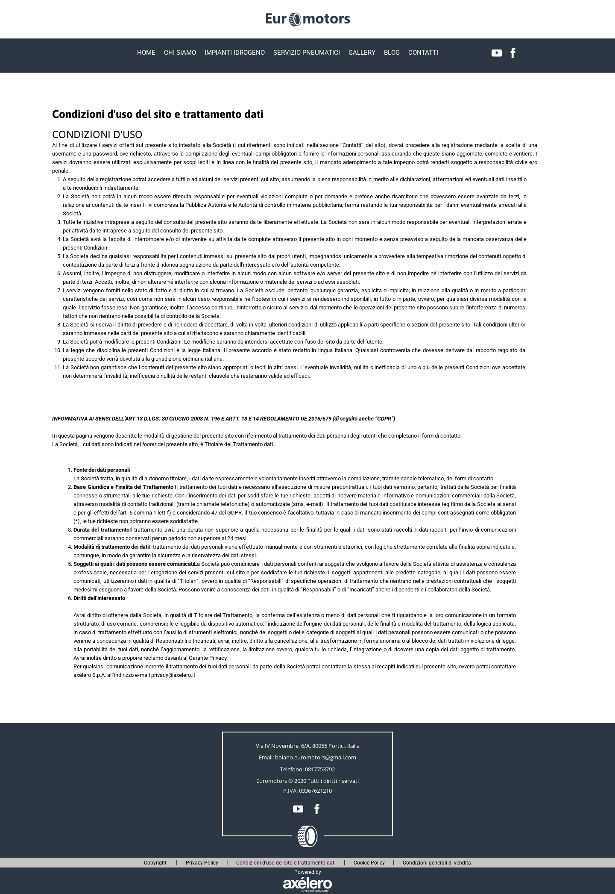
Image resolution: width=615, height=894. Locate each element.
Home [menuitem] (146, 52)
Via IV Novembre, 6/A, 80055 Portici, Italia (308, 746)
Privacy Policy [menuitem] (202, 863)
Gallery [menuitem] (361, 52)
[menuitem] (497, 53)
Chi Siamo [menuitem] (180, 52)
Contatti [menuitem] (423, 52)
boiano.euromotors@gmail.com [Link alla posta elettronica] (315, 757)
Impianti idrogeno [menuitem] (235, 52)
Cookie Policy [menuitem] (369, 863)
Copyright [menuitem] (156, 863)
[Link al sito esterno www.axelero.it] (307, 884)
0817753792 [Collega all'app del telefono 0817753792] (320, 769)
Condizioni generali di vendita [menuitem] (437, 863)
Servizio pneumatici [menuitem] (306, 52)
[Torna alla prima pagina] (307, 19)
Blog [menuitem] (392, 52)
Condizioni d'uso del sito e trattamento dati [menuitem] (286, 863)
